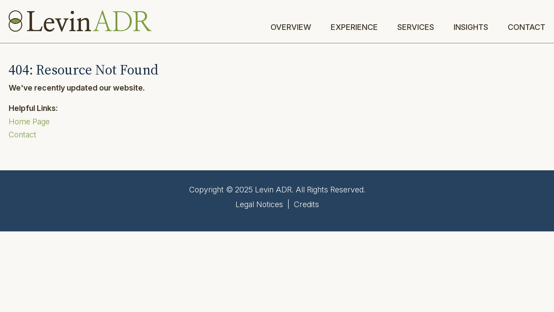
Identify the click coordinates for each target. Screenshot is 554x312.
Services (415, 27)
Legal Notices (259, 204)
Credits (306, 204)
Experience (354, 27)
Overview (291, 27)
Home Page (29, 121)
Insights (471, 27)
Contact (526, 27)
